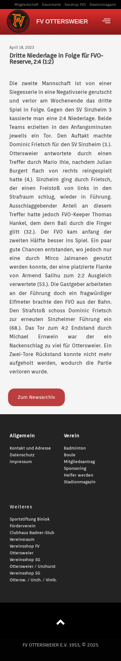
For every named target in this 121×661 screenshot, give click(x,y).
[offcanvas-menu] (106, 20)
